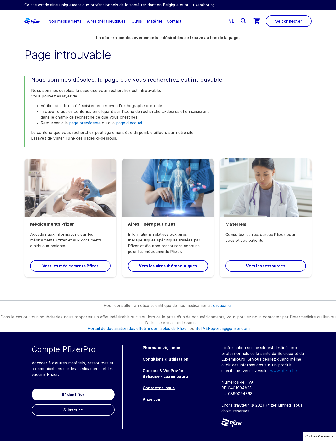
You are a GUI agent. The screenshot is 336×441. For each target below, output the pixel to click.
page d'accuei (129, 122)
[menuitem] (62, 21)
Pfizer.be (151, 399)
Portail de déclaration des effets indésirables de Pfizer (138, 328)
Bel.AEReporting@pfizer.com (223, 328)
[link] (65, 21)
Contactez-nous (159, 387)
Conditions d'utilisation (165, 359)
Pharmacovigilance (161, 347)
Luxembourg (175, 376)
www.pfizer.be (283, 370)
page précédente (85, 122)
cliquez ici (222, 305)
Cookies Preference (319, 436)
